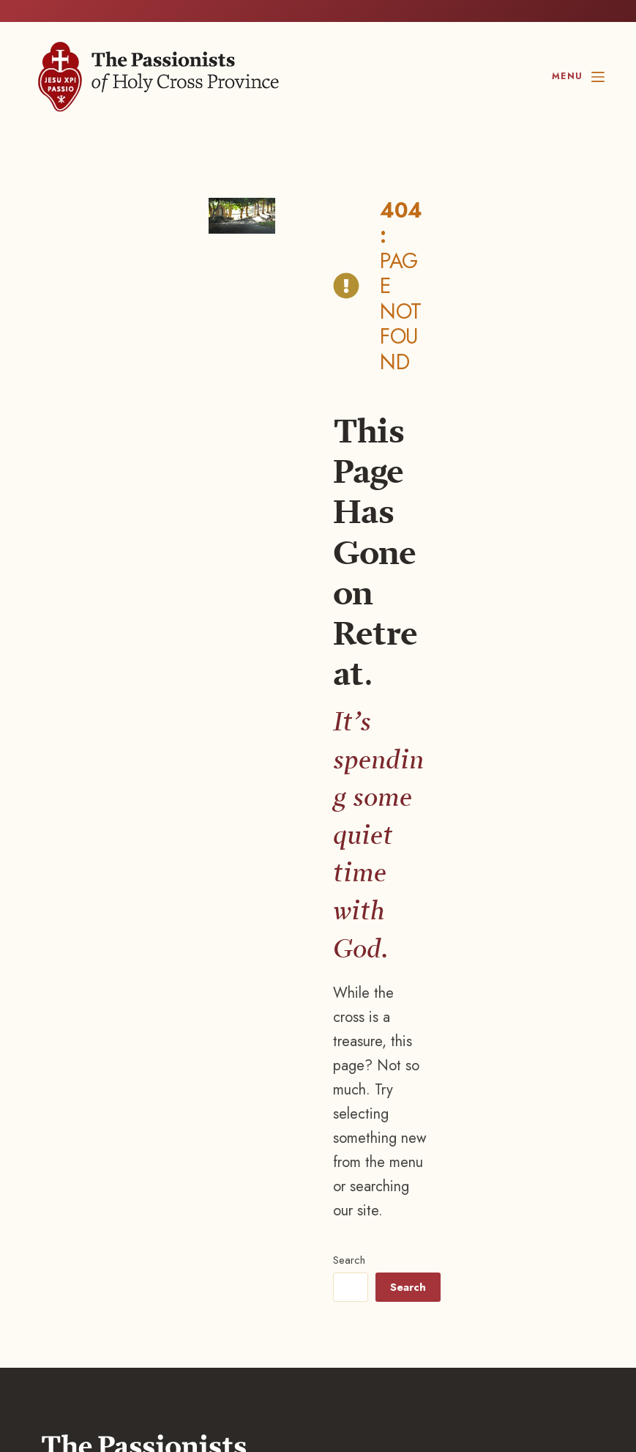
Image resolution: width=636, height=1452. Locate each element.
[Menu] (578, 77)
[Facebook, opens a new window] (289, 1392)
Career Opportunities (119, 1171)
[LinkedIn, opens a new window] (480, 1392)
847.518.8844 (99, 1088)
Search (331, 555)
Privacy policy (65, 1324)
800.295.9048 (146, 1106)
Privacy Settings (306, 1324)
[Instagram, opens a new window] (387, 1392)
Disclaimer (135, 1324)
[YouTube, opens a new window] (567, 1392)
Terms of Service (214, 1324)
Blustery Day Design (138, 1340)
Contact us (91, 1139)
